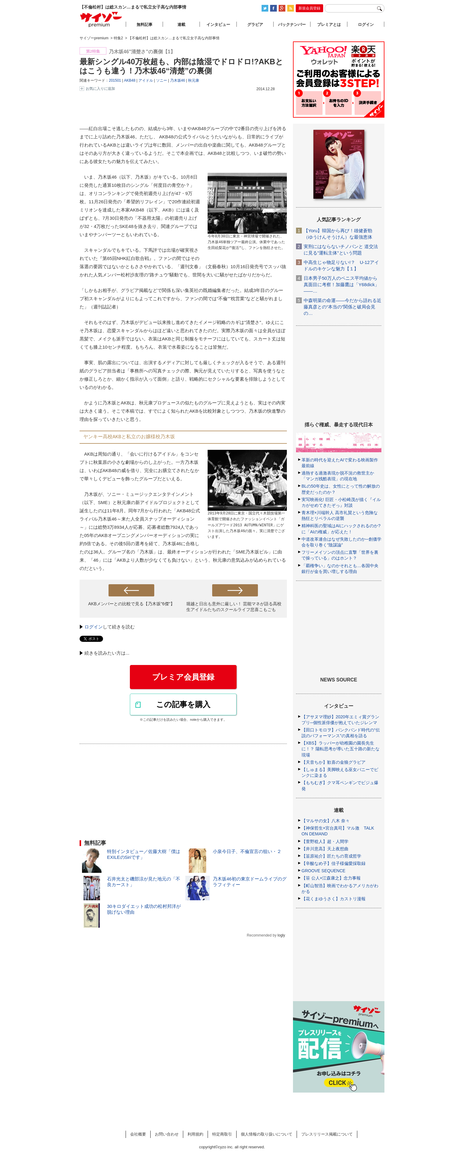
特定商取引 (222, 1134)
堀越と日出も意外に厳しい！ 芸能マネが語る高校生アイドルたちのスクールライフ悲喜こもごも (233, 606)
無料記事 (144, 24)
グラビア (255, 24)
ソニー (161, 80)
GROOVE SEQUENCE (323, 870)
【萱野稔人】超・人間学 (325, 841)
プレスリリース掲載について (327, 1134)
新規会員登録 (309, 8)
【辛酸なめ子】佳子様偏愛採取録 (334, 863)
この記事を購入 (183, 704)
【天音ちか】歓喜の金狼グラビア (334, 762)
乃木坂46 (177, 80)
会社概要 (138, 1134)
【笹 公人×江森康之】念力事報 (331, 878)
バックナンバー (292, 24)
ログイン (93, 626)
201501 (115, 80)
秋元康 (193, 80)
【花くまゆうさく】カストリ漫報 (334, 898)
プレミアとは (329, 24)
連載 (181, 24)
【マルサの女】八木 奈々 (326, 820)
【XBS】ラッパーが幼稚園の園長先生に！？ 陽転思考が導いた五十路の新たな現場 (341, 749)
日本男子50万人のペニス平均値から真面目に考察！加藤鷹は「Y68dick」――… (341, 284)
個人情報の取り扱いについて (266, 1134)
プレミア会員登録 (183, 677)
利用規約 (195, 1134)
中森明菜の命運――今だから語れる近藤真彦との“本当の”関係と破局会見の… (342, 307)
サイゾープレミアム (101, 19)
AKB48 (129, 80)
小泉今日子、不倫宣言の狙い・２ (247, 851)
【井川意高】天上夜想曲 (325, 848)
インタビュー (218, 24)
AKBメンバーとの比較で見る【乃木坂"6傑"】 (131, 603)
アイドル (145, 80)
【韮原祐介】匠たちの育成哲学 (331, 856)
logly (281, 935)
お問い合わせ (167, 1134)
